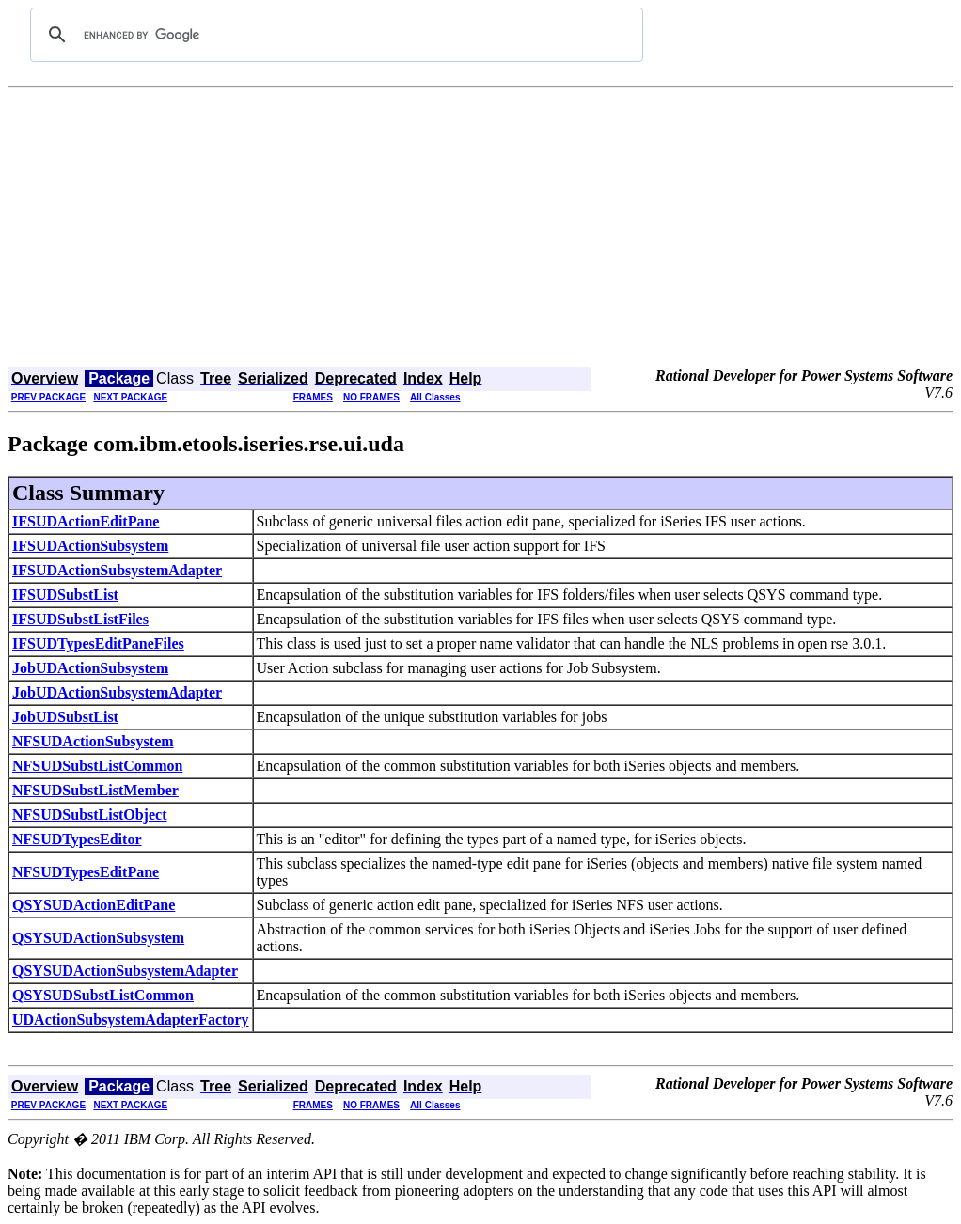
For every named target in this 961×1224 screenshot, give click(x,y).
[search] (334, 35)
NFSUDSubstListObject (89, 815)
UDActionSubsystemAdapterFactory (130, 1020)
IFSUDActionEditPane (85, 521)
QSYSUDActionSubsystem (98, 938)
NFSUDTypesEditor (77, 839)
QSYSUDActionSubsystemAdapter (125, 971)
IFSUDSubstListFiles (80, 619)
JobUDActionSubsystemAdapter (117, 692)
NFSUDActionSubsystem (93, 741)
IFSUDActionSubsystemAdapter (117, 570)
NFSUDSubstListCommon (97, 766)
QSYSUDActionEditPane (93, 905)
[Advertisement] (480, 229)
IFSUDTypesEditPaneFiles (98, 643)
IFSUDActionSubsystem (90, 546)
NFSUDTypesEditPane (85, 872)
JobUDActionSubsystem (90, 668)
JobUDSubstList (65, 717)
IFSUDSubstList (65, 595)
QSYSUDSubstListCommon (103, 995)
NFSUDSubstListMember (95, 790)
